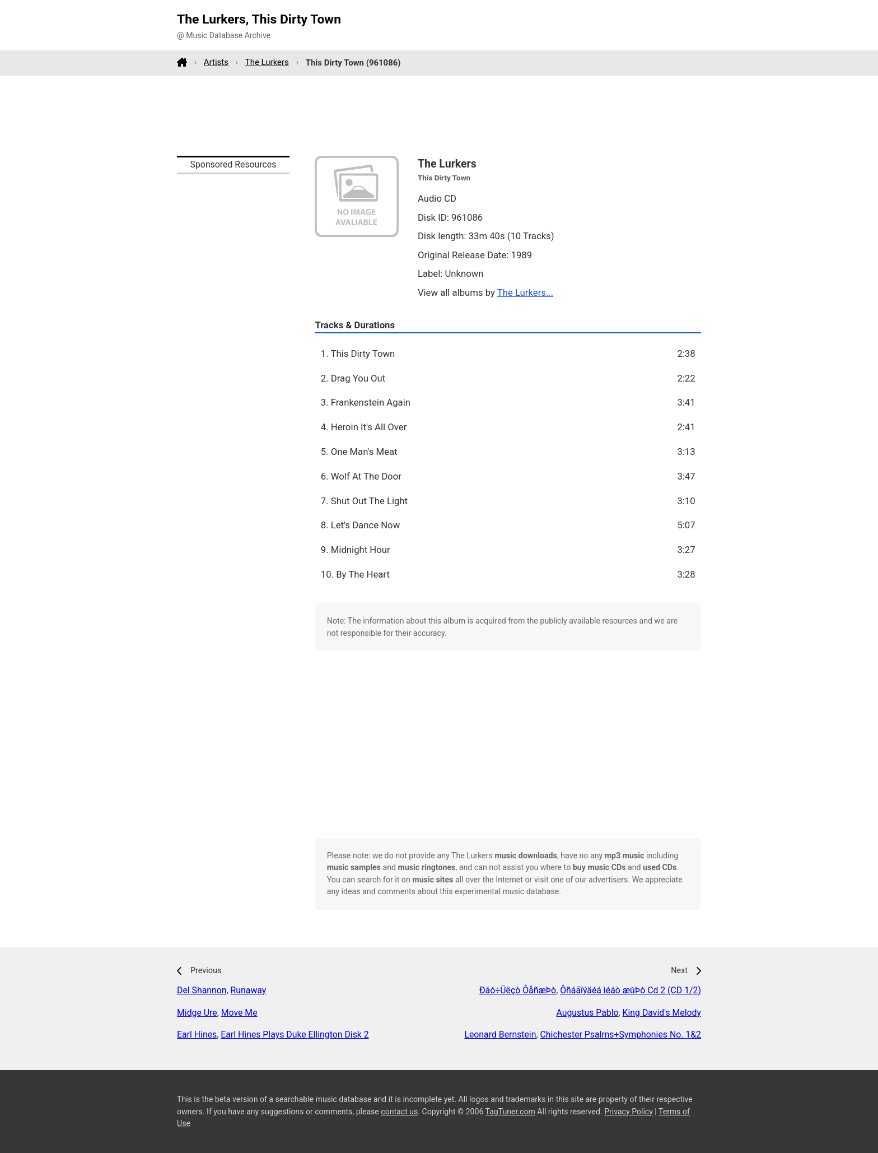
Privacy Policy (628, 1111)
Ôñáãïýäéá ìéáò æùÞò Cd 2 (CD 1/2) (630, 990)
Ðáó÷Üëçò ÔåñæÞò (517, 990)
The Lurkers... (525, 292)
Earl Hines (197, 1034)
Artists (216, 62)
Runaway (249, 990)
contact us (399, 1111)
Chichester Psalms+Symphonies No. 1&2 (620, 1034)
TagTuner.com (510, 1111)
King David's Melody (662, 1012)
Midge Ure (197, 1012)
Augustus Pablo (588, 1012)
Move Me (239, 1012)
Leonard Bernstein (500, 1034)
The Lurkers (267, 62)
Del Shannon (202, 990)
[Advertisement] (439, 115)
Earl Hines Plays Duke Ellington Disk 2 (294, 1034)
